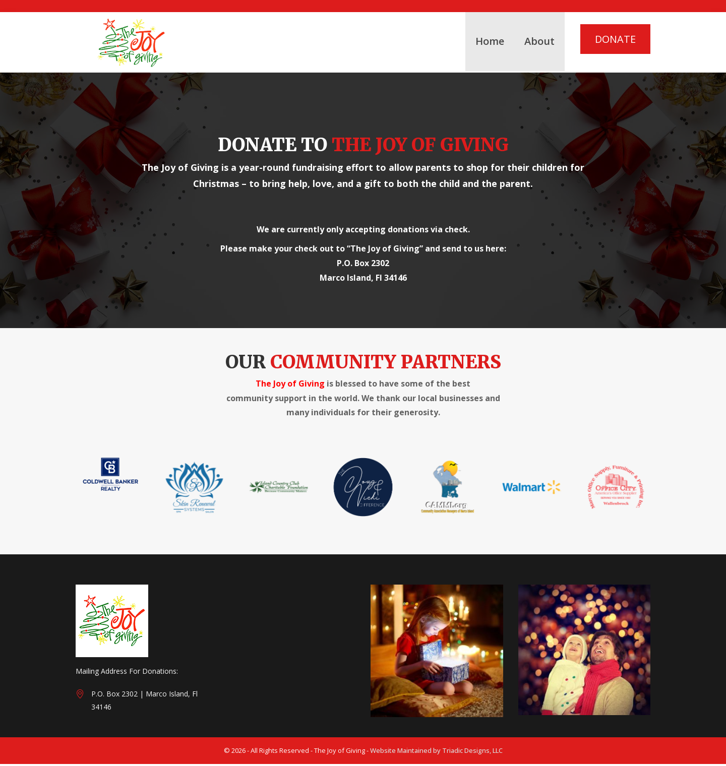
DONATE (615, 39)
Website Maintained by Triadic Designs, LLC (436, 752)
